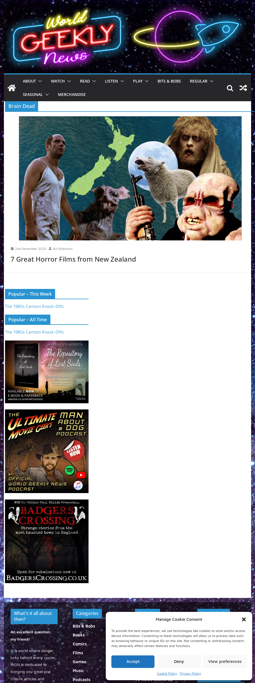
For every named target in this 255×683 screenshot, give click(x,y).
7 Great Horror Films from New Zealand (73, 259)
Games (79, 661)
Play (138, 81)
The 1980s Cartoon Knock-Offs (34, 306)
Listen (111, 81)
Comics (80, 643)
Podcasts (81, 679)
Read (85, 81)
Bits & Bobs (169, 81)
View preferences (225, 661)
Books (79, 635)
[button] (244, 619)
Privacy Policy (190, 673)
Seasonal (33, 94)
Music (78, 670)
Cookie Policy (167, 673)
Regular (198, 81)
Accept (133, 661)
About (29, 81)
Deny (179, 661)
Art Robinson (62, 249)
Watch (58, 81)
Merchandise (72, 94)
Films (78, 652)
